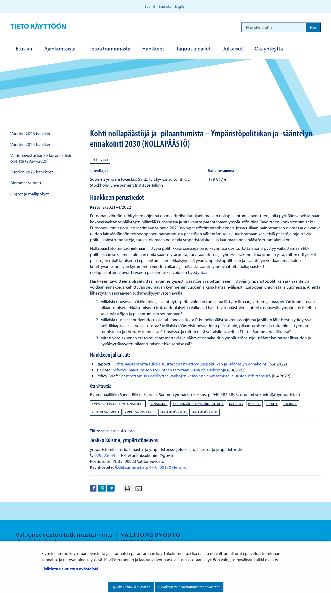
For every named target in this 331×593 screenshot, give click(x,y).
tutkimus (290, 404)
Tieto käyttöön (38, 26)
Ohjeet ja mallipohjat (29, 193)
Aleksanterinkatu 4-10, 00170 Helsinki (151, 467)
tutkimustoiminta (105, 412)
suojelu (272, 404)
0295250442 (106, 455)
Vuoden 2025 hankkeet (31, 144)
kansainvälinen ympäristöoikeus (198, 404)
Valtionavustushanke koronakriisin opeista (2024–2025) (41, 157)
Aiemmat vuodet (25, 182)
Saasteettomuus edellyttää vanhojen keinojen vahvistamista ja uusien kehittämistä (195, 375)
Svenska (165, 6)
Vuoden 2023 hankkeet (31, 171)
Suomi (150, 6)
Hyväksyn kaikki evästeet (130, 586)
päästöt (254, 404)
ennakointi (159, 404)
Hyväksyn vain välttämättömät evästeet (189, 586)
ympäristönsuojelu (140, 412)
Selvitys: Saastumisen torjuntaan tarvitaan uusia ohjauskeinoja (169, 369)
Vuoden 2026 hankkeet (31, 133)
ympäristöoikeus (173, 412)
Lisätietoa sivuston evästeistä (70, 568)
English (180, 6)
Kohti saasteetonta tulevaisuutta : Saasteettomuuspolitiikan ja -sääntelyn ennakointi (190, 364)
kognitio (236, 404)
